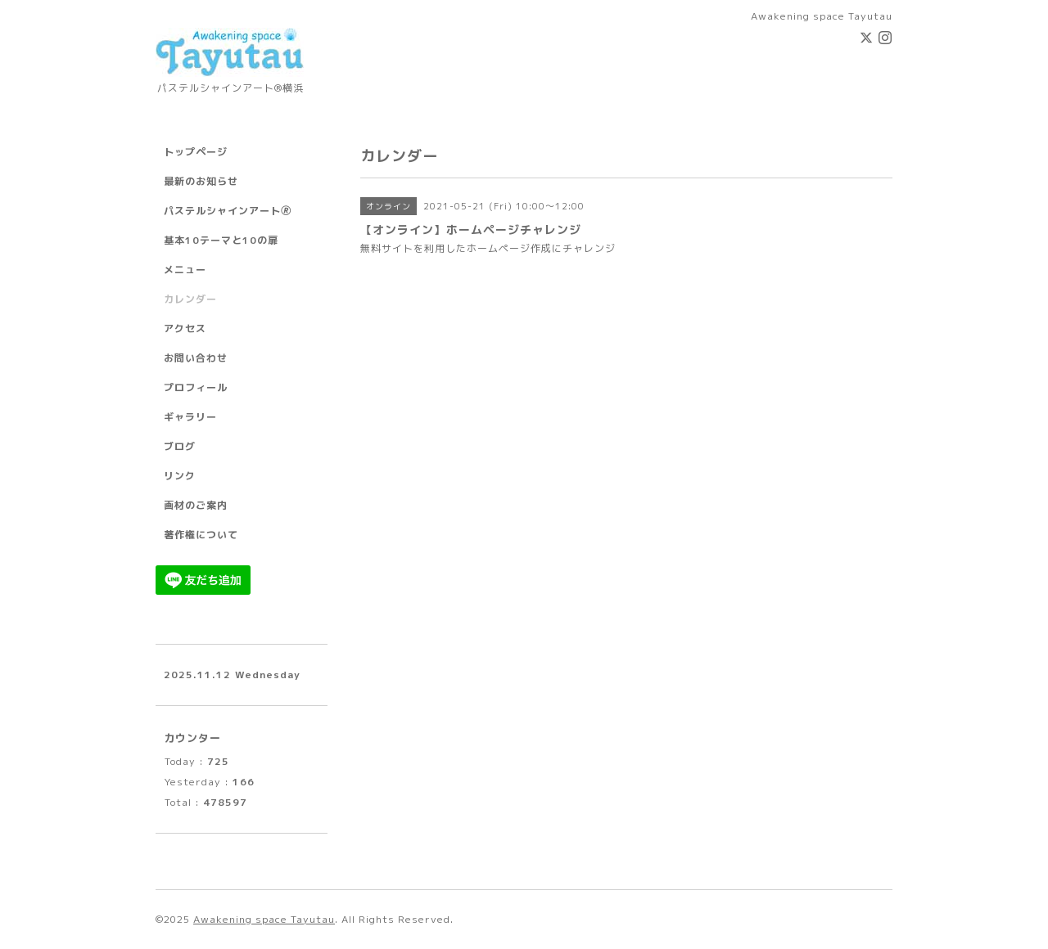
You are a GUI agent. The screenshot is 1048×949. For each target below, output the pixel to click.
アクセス (185, 328)
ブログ (180, 446)
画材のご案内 (196, 505)
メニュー (185, 270)
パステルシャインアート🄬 (227, 211)
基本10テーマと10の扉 (221, 240)
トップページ (196, 152)
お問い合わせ (196, 358)
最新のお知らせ (201, 181)
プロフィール (196, 387)
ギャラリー (190, 417)
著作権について (201, 535)
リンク (180, 476)
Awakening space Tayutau (264, 919)
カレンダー (190, 299)
